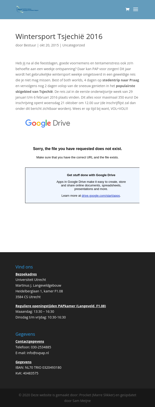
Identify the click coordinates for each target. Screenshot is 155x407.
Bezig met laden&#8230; (77, 174)
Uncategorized (73, 45)
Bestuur (30, 45)
